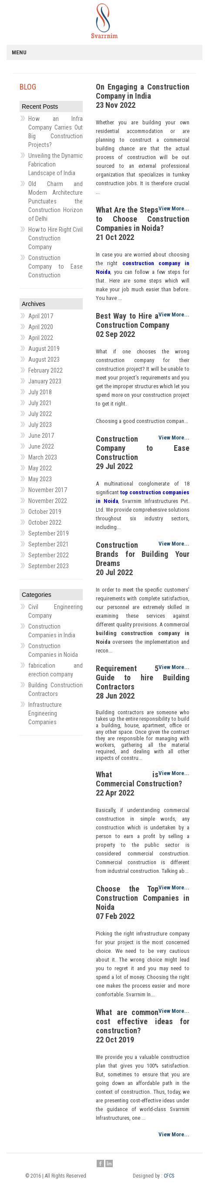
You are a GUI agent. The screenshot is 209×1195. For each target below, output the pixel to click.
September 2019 (48, 533)
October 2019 (44, 511)
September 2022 (48, 555)
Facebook (100, 1164)
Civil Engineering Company (55, 611)
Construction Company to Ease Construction (55, 266)
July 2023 (40, 424)
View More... (173, 208)
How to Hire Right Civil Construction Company (55, 238)
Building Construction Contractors (55, 689)
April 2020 (40, 326)
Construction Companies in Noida (53, 650)
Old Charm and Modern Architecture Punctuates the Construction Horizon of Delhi (55, 201)
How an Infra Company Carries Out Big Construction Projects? (55, 131)
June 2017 (41, 435)
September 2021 (48, 544)
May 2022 (40, 468)
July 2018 (40, 392)
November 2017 (47, 489)
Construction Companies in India (51, 631)
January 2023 (44, 381)
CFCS (169, 1176)
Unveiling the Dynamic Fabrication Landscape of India (55, 164)
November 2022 (47, 500)
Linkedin (109, 1164)
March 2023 (42, 457)
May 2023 (40, 479)
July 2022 (40, 413)
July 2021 (40, 402)
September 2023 (48, 566)
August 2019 (44, 348)
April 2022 (40, 337)
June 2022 (41, 446)
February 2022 (45, 370)
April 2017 (40, 316)
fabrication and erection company (55, 670)
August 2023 (44, 359)
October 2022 (44, 522)
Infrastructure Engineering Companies (45, 713)
